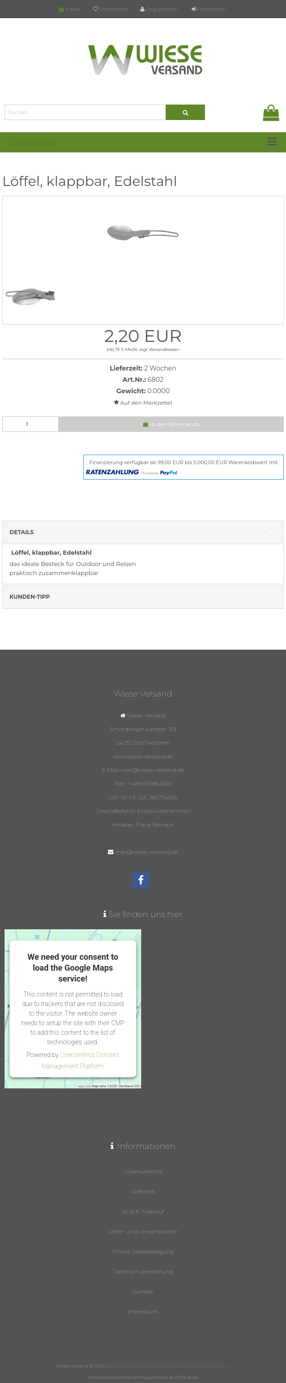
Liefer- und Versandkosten (143, 1231)
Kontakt (143, 1291)
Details (143, 532)
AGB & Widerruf (143, 1211)
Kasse (70, 8)
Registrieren (159, 8)
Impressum (143, 1311)
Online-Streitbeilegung (143, 1251)
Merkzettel (110, 8)
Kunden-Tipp (143, 597)
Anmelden (209, 8)
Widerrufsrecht (143, 1171)
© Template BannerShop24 (139, 1366)
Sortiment (31, 142)
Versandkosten (163, 349)
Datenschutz (187, 1366)
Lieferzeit (143, 1191)
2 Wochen (160, 368)
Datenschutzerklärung (143, 1271)
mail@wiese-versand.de (146, 851)
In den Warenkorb (171, 424)
